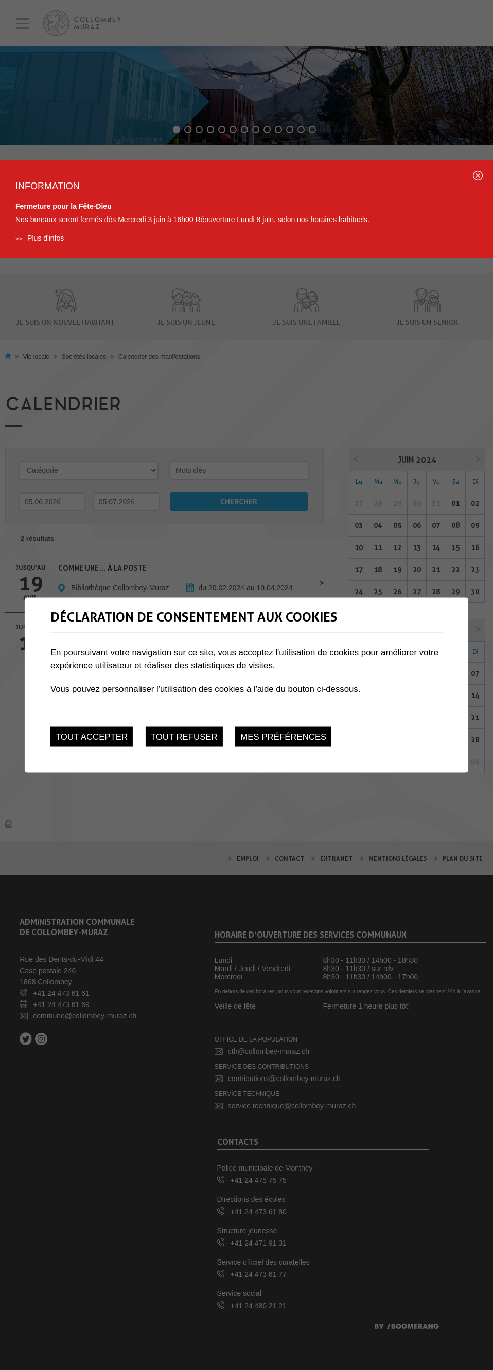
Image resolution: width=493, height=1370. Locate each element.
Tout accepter (92, 737)
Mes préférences (283, 737)
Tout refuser (184, 737)
